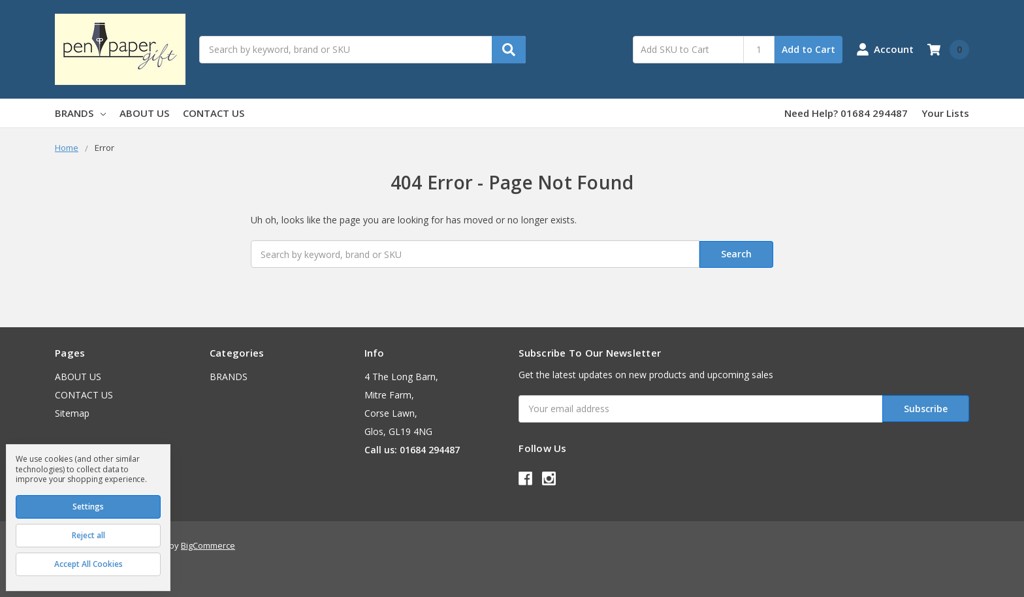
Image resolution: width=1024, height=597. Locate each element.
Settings (88, 506)
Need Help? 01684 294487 (846, 113)
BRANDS (80, 113)
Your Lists (945, 113)
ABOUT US (144, 113)
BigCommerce (208, 545)
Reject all (88, 535)
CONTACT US (213, 113)
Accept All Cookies (88, 564)
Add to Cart (808, 49)
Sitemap (72, 413)
